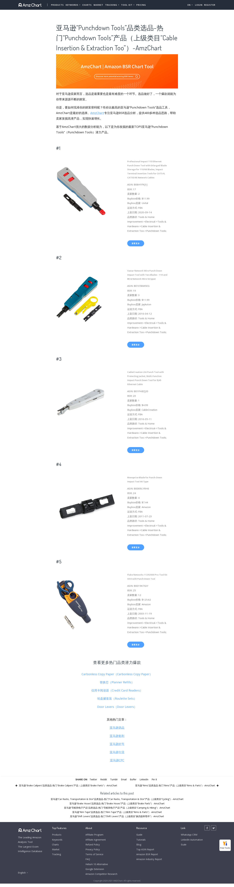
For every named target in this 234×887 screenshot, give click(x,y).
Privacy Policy (91, 850)
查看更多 (136, 243)
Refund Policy (91, 845)
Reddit (103, 779)
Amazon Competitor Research (101, 877)
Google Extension (94, 872)
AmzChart (97, 113)
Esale (183, 845)
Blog (137, 845)
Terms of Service (93, 856)
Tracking (56, 856)
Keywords (58, 840)
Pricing (141, 4)
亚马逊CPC (117, 760)
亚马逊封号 (117, 744)
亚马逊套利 (117, 736)
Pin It (156, 779)
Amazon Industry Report (149, 861)
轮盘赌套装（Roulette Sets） (117, 698)
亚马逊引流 (117, 752)
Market (98, 4)
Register (209, 4)
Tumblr (114, 779)
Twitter (92, 779)
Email (124, 779)
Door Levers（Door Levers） (117, 707)
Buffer (133, 779)
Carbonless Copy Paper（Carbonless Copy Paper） (117, 674)
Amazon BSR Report (146, 856)
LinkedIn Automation (191, 840)
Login (198, 4)
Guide (138, 834)
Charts (87, 4)
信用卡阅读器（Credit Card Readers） (117, 690)
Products (57, 4)
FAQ (86, 861)
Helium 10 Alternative (96, 866)
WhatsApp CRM (188, 834)
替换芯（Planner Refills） (117, 682)
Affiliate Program (93, 834)
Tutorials (140, 840)
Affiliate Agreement (95, 840)
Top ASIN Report (144, 850)
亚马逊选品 (117, 727)
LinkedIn (145, 779)
